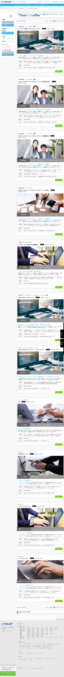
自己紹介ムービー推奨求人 (7, 667)
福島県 (56, 627)
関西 (21, 633)
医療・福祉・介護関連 (36, 646)
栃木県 (33, 629)
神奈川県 (56, 629)
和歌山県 (51, 633)
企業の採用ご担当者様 (36, 668)
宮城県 (42, 627)
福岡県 (29, 637)
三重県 (42, 631)
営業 (21, 643)
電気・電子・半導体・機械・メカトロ (50, 645)
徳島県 (29, 635)
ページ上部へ (60, 619)
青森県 (33, 627)
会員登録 (40, 1)
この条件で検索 (9, 673)
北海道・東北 (22, 627)
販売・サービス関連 (27, 643)
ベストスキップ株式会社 (23, 399)
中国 (21, 634)
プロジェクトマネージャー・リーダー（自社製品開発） (14, 8)
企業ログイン (43, 668)
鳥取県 (29, 634)
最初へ (47, 607)
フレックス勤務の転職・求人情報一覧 (32, 8)
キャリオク (30, 658)
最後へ (62, 607)
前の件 (51, 607)
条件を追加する (9, 54)
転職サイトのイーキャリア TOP (5, 6)
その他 (21, 638)
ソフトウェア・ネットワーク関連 (21, 6)
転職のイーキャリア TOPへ (7, 631)
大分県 (47, 637)
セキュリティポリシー (28, 668)
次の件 (57, 607)
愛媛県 (38, 635)
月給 (8, 38)
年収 (3, 38)
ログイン (47, 1)
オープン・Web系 (44, 6)
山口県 (47, 634)
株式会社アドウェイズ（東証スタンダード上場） (33, 295)
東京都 (13, 6)
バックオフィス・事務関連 (36, 645)
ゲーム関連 (49, 643)
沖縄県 (61, 637)
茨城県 (29, 629)
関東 (21, 629)
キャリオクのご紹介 (39, 653)
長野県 (51, 630)
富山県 (33, 630)
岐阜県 (29, 631)
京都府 (33, 633)
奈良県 (47, 633)
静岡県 (33, 631)
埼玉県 (42, 629)
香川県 (33, 635)
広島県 (42, 634)
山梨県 (47, 630)
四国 (21, 635)
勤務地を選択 (8, 32)
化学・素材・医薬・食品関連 (25, 646)
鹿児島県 (56, 637)
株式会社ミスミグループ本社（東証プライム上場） (28, 347)
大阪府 (38, 633)
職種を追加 (8, 25)
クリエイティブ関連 (57, 643)
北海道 (29, 627)
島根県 (33, 634)
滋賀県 (29, 633)
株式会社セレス (21, 452)
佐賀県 (33, 637)
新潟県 (29, 630)
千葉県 (47, 629)
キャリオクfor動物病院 (38, 658)
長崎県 (38, 637)
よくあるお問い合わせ (29, 653)
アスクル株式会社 (26, 26)
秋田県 (47, 627)
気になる (59, 71)
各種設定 (21, 653)
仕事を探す (24, 1)
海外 (28, 638)
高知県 (42, 635)
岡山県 (38, 634)
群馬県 (38, 629)
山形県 (51, 627)
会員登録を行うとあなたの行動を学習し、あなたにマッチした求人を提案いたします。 (32, 4)
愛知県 (38, 631)
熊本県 (42, 637)
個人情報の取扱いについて (19, 668)
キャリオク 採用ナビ (23, 659)
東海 (21, 631)
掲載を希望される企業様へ (58, 1)
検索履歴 (62, 344)
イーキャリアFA (22, 658)
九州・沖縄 (22, 637)
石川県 (38, 630)
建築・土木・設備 (46, 646)
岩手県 (38, 627)
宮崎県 (51, 637)
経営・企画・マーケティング (25, 645)
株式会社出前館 (24, 242)
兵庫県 (42, 633)
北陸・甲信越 (22, 630)
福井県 (42, 630)
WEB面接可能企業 (5, 669)
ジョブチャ (31, 659)
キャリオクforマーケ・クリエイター (51, 658)
